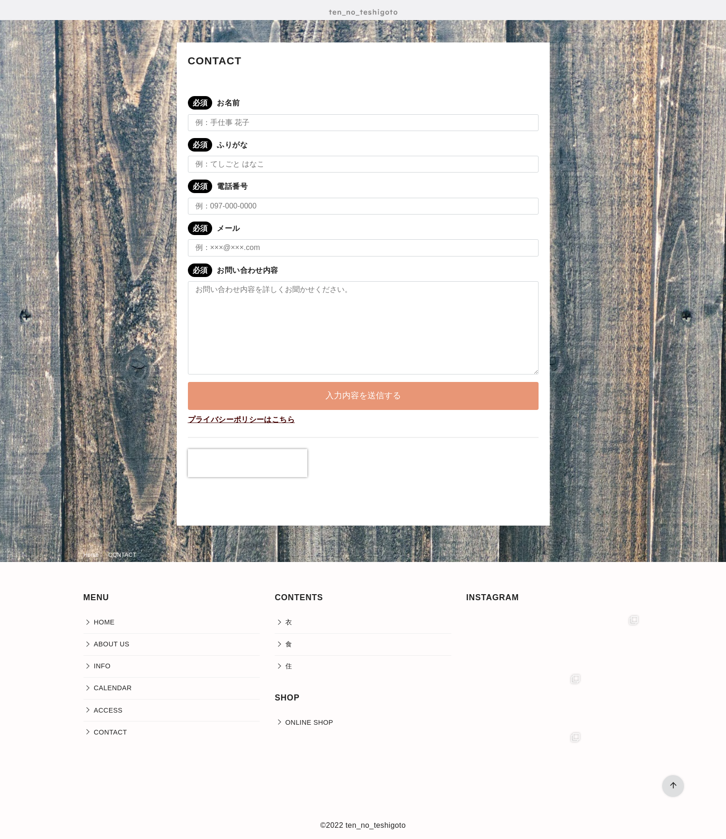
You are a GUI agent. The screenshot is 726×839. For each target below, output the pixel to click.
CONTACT (122, 555)
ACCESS (108, 710)
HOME (104, 622)
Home (92, 555)
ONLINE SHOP (309, 722)
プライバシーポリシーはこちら (241, 419)
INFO (102, 666)
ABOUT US (112, 644)
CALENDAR (113, 688)
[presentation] (247, 463)
